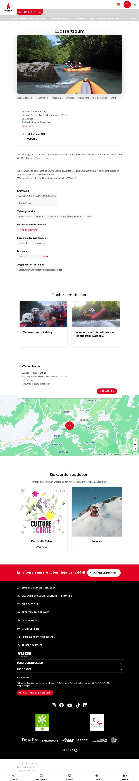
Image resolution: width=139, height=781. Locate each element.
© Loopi (135, 454)
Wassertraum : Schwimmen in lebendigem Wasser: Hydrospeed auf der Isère (94, 333)
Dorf (113, 97)
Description (42, 97)
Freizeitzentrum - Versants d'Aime (106, 18)
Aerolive (96, 541)
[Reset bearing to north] (135, 449)
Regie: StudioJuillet (26, 770)
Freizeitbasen (81, 18)
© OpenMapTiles (99, 454)
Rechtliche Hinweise (27, 763)
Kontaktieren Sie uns (36, 692)
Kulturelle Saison (42, 541)
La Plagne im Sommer (61, 18)
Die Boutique (28, 604)
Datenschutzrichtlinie (27, 767)
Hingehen (108, 391)
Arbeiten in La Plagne (33, 612)
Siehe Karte (28, 125)
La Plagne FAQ (28, 620)
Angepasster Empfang (77, 97)
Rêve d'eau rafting (28, 229)
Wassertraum (129, 18)
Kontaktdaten (24, 97)
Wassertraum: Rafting (37, 332)
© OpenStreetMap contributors (119, 454)
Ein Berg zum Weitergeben (36, 587)
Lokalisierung (100, 97)
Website (29, 138)
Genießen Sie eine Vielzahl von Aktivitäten (30, 18)
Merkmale (57, 97)
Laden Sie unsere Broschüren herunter (44, 595)
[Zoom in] (135, 440)
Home (4, 18)
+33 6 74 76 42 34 (33, 134)
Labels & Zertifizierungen (36, 637)
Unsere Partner (29, 645)
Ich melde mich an (104, 572)
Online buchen (30, 12)
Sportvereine (28, 628)
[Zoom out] (135, 444)
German (118, 4)
